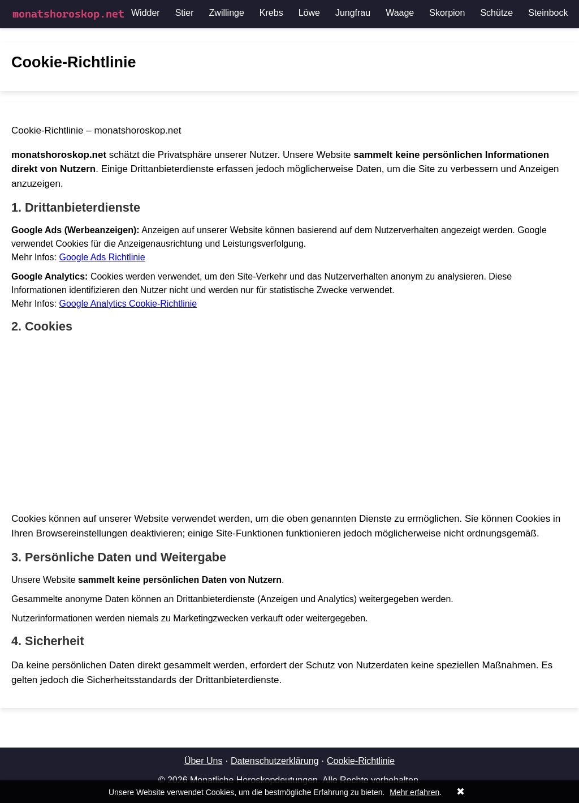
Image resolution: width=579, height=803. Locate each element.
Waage (400, 13)
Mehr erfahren (414, 792)
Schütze (496, 13)
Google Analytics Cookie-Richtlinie (128, 303)
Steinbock (548, 13)
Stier (184, 13)
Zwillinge (226, 13)
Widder (145, 13)
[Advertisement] (289, 422)
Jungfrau (352, 13)
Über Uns (203, 761)
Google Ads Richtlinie (102, 257)
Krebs (271, 13)
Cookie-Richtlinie (361, 761)
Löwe (309, 13)
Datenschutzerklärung (275, 761)
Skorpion (447, 13)
